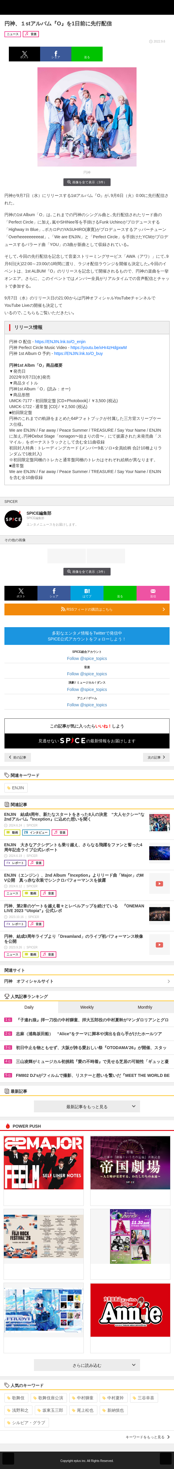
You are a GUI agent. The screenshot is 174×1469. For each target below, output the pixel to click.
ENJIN (15, 787)
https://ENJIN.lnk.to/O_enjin (60, 341)
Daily (29, 1007)
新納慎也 (113, 1410)
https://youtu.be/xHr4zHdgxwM (98, 347)
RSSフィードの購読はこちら (113, 609)
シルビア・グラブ (26, 1422)
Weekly (87, 1007)
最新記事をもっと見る (100, 1106)
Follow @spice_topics (87, 658)
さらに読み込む (104, 1365)
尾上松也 (82, 1410)
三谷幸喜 (143, 1397)
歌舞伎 (15, 1397)
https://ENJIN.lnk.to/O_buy (78, 353)
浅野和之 (18, 1410)
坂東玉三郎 (50, 1410)
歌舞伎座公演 (48, 1397)
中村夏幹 (113, 1397)
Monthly (145, 1007)
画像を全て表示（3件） (86, 182)
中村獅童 (82, 1397)
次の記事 (156, 757)
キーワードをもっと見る (148, 1437)
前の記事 (17, 757)
